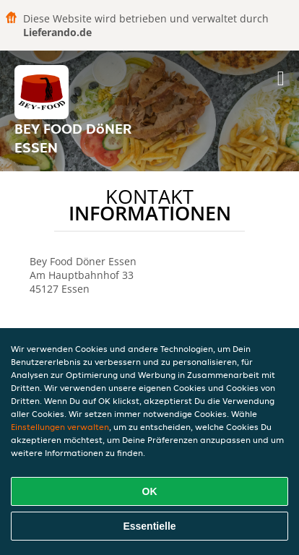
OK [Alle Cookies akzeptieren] (149, 491)
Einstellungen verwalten (60, 426)
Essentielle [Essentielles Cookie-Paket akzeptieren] (149, 526)
